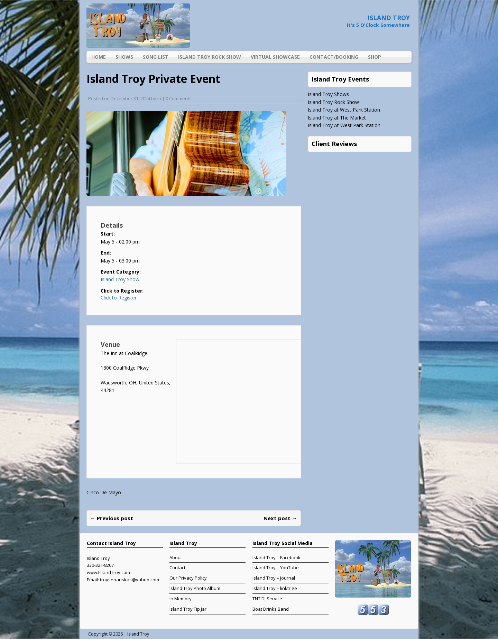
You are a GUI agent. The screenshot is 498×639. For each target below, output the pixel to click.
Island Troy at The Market (337, 117)
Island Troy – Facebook (276, 557)
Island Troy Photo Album (194, 588)
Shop (374, 57)
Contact (177, 567)
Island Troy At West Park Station (344, 125)
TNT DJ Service (267, 598)
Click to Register (119, 298)
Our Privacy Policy (188, 578)
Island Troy (138, 634)
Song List (155, 57)
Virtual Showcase (275, 57)
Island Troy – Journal (273, 578)
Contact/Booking (334, 57)
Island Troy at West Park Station (344, 109)
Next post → (280, 518)
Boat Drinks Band (270, 609)
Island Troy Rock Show (209, 57)
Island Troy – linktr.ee (274, 588)
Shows (124, 57)
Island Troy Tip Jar (187, 609)
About (175, 557)
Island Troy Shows (328, 94)
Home (98, 57)
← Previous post (111, 518)
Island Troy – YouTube (275, 567)
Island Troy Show (120, 279)
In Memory (180, 598)
